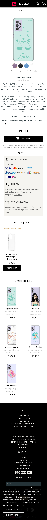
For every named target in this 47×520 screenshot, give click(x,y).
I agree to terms (13, 510)
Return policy (23, 468)
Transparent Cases (12, 229)
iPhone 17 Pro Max (24, 418)
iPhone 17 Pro (23, 416)
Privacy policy (23, 466)
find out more (12, 515)
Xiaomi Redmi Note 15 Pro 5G (23, 442)
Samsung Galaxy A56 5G (23, 436)
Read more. (18, 195)
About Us (23, 457)
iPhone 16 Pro (23, 421)
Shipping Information (23, 463)
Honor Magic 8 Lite (23, 445)
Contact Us (23, 460)
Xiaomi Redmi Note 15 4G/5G (23, 439)
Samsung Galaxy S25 (23, 427)
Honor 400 (23, 447)
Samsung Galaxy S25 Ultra (23, 424)
